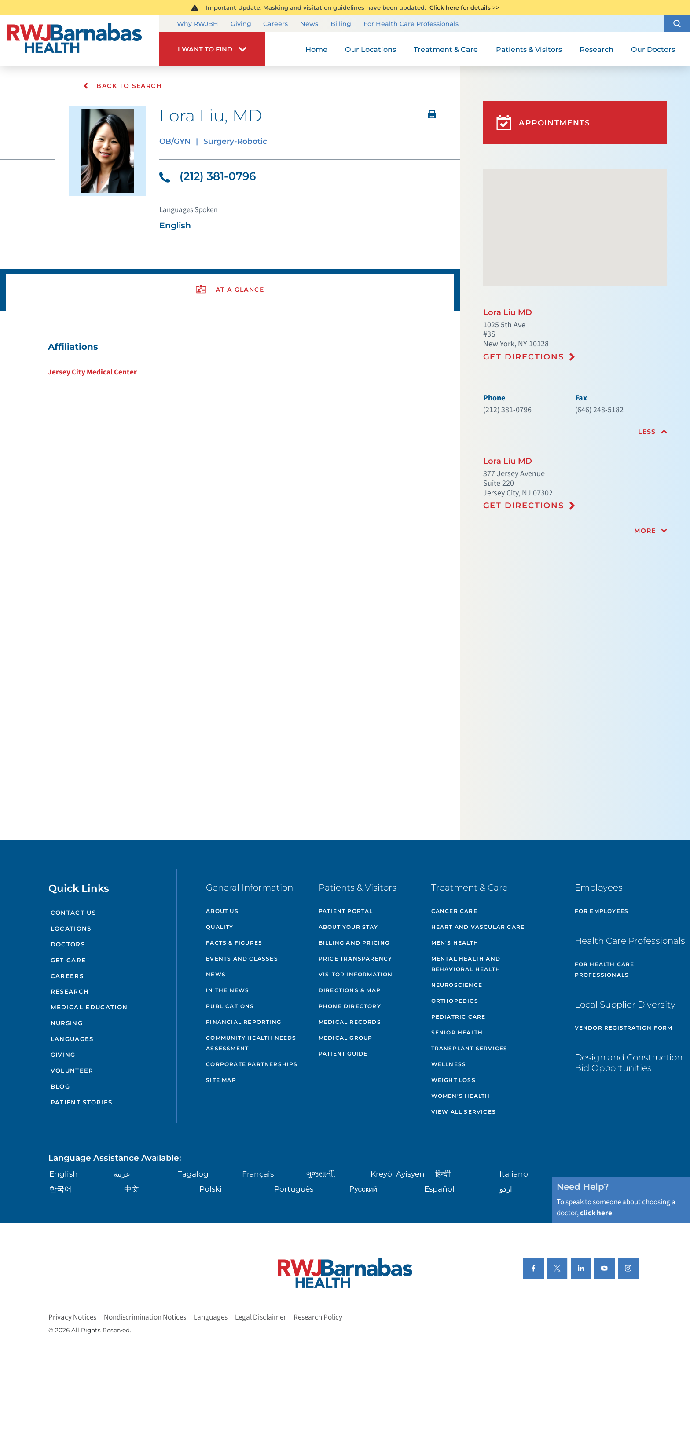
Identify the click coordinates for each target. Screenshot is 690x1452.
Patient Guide (343, 1053)
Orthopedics (454, 1000)
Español (439, 1188)
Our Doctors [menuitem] (653, 49)
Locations (71, 928)
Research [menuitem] (596, 49)
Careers (275, 24)
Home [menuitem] (316, 49)
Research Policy (318, 1316)
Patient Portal (346, 911)
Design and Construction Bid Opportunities (629, 1062)
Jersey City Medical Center (92, 372)
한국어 (60, 1188)
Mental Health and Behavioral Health (465, 963)
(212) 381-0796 (207, 176)
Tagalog (193, 1173)
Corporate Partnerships (251, 1064)
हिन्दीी (443, 1173)
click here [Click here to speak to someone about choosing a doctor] (596, 1212)
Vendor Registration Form (624, 1027)
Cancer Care (454, 911)
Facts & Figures (234, 942)
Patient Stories (82, 1102)
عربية (122, 1173)
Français (258, 1173)
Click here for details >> (464, 7)
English (63, 1173)
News (309, 24)
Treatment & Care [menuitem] (446, 49)
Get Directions (523, 357)
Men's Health (454, 942)
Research (70, 991)
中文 (131, 1188)
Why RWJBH (197, 24)
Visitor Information (356, 974)
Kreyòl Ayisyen (398, 1173)
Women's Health (460, 1096)
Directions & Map (350, 990)
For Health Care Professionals (411, 24)
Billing (340, 24)
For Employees (602, 911)
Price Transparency (356, 958)
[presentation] (230, 290)
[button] (677, 23)
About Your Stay (348, 927)
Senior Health (457, 1032)
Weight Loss (453, 1080)
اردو (505, 1188)
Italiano (513, 1173)
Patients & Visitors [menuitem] (529, 49)
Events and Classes (242, 958)
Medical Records (350, 1022)
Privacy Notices (72, 1316)
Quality (219, 927)
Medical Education (89, 1007)
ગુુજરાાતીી (320, 1173)
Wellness (448, 1064)
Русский (363, 1188)
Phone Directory (350, 1006)
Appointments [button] (543, 122)
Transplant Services (469, 1048)
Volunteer (72, 1070)
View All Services (463, 1111)
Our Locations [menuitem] (370, 49)
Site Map (221, 1080)
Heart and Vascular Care (478, 927)
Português (293, 1188)
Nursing (67, 1023)
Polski (210, 1188)
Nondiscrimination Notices (145, 1316)
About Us (222, 911)
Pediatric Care (458, 1016)
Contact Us (73, 912)
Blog (60, 1086)
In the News (227, 990)
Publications (230, 1006)
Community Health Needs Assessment (251, 1043)
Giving (241, 24)
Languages (72, 1038)
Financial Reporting (243, 1022)
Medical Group (346, 1037)
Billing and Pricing (354, 942)
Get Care (68, 960)
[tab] (575, 431)
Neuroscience (456, 985)
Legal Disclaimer (260, 1316)
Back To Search (122, 86)
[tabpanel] (230, 359)
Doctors (68, 944)
